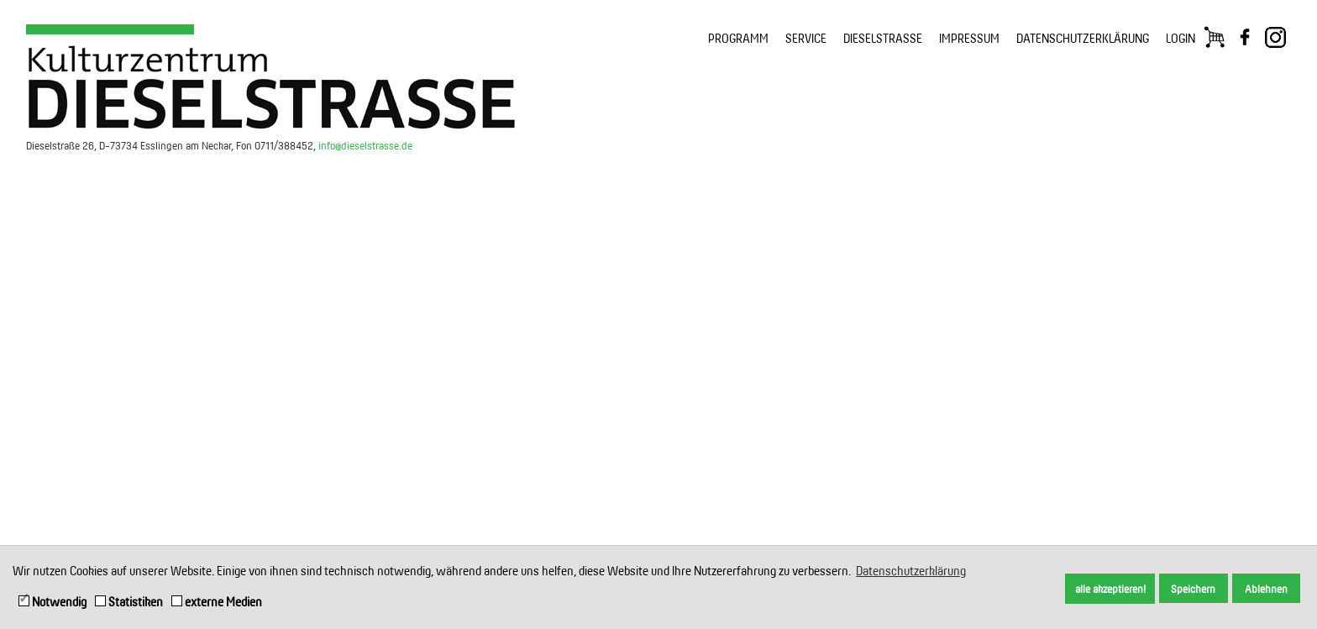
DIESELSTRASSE (882, 38)
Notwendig (52, 602)
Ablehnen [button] (1266, 588)
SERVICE (805, 38)
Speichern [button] (1193, 588)
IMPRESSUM (969, 38)
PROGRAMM (738, 38)
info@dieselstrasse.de (365, 145)
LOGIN (1180, 38)
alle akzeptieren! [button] (1110, 588)
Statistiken (129, 602)
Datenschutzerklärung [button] (911, 571)
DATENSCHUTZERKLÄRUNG (1082, 38)
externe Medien (216, 602)
